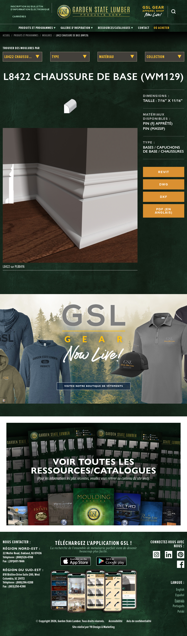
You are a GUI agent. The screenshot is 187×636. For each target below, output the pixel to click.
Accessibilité (115, 621)
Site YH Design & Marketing (93, 626)
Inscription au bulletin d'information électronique (30, 8)
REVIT (163, 172)
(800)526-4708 (24, 557)
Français (179, 600)
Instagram (156, 554)
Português (178, 605)
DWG (163, 184)
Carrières (19, 16)
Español (179, 594)
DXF (163, 196)
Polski (181, 611)
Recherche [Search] (173, 11)
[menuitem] (155, 11)
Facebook (180, 564)
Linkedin (168, 554)
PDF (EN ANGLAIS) (163, 211)
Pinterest (180, 554)
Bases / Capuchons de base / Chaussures (163, 149)
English (180, 589)
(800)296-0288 (24, 582)
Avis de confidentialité (139, 621)
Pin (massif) (154, 128)
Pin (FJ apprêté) (158, 123)
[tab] (37, 28)
